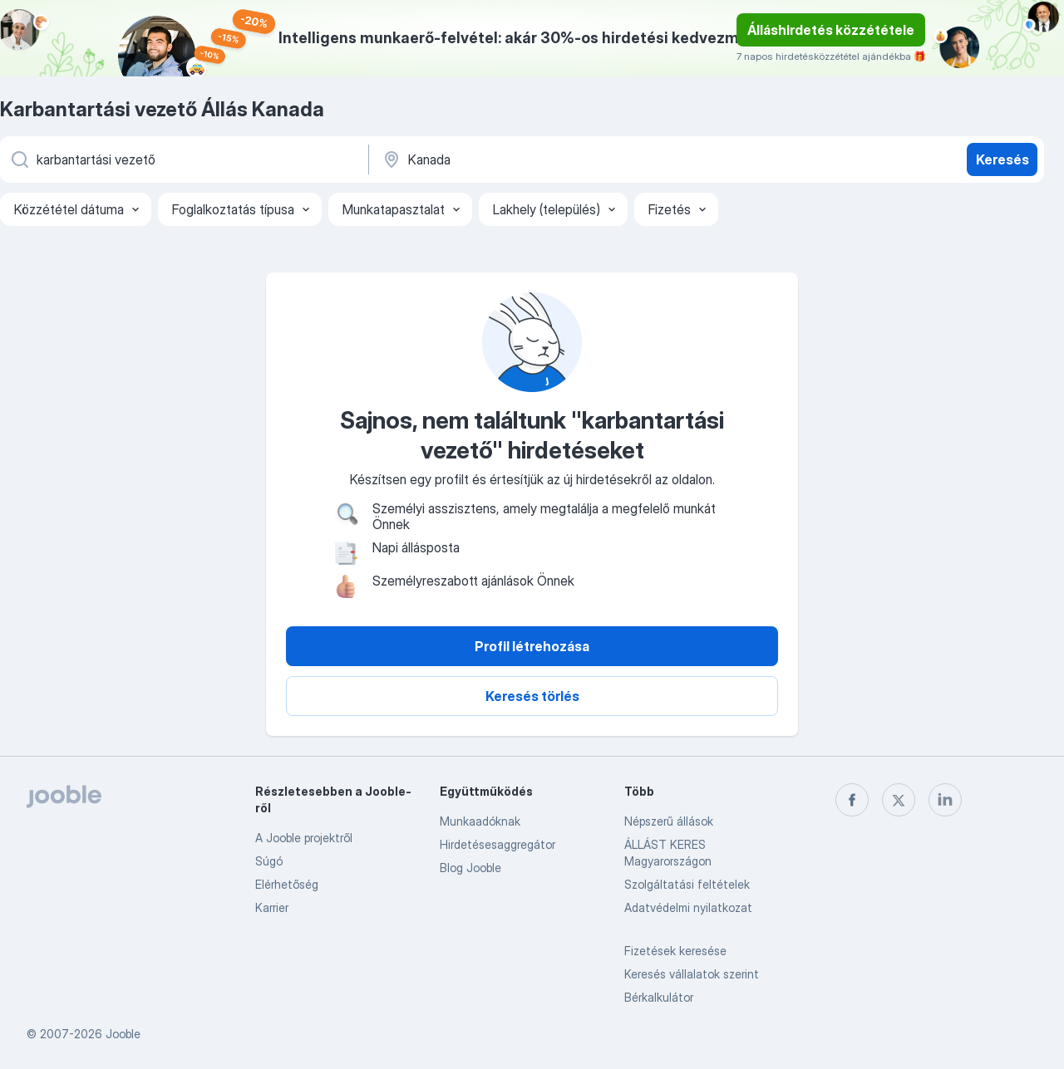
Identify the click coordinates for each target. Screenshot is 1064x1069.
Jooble (123, 1034)
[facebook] (852, 799)
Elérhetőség (286, 884)
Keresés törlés (532, 696)
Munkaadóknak (480, 821)
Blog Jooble (470, 868)
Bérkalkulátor (658, 997)
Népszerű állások (668, 821)
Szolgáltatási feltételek (687, 884)
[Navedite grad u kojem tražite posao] (554, 159)
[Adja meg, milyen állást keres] (183, 159)
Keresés (1002, 159)
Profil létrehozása (532, 646)
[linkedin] (945, 799)
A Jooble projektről (303, 838)
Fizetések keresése (675, 951)
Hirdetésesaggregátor (497, 844)
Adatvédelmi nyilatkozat (688, 907)
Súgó (269, 861)
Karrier (271, 907)
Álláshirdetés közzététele (830, 30)
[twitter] (898, 799)
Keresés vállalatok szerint (691, 974)
